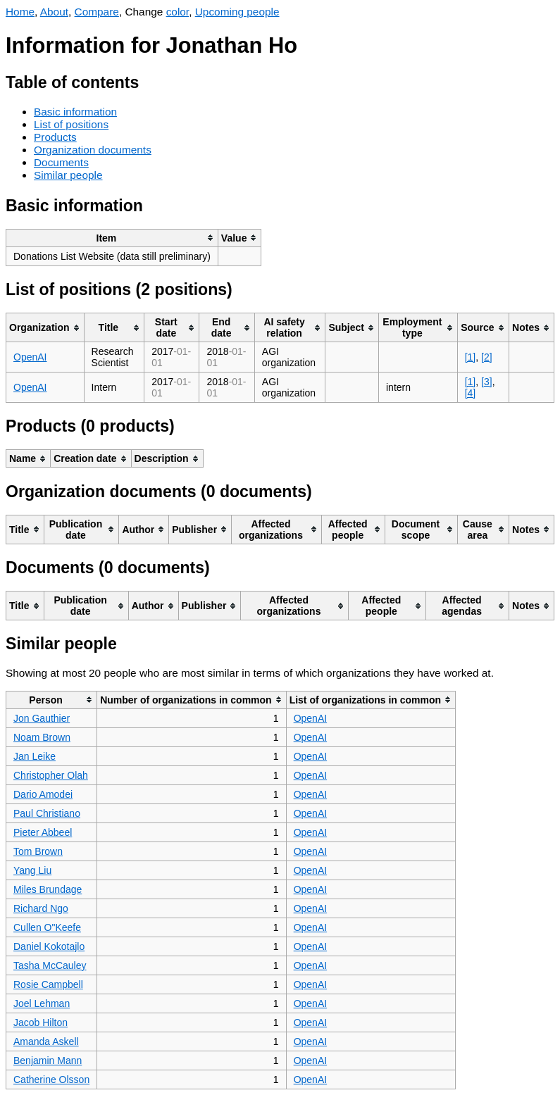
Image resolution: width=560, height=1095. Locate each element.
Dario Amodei (43, 794)
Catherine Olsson (51, 1079)
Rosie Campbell (48, 984)
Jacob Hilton (40, 1022)
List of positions (71, 124)
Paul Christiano (46, 813)
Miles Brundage (47, 889)
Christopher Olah (50, 775)
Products (55, 137)
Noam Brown (41, 737)
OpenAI (29, 357)
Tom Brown (38, 851)
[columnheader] (112, 237)
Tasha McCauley (50, 965)
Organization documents (92, 150)
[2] (486, 357)
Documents (61, 162)
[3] (486, 381)
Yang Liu (32, 870)
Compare (97, 12)
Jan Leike (34, 756)
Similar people (68, 175)
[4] (470, 393)
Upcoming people (237, 12)
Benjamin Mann (47, 1060)
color (177, 12)
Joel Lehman (41, 1003)
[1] (470, 357)
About (54, 12)
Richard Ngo (40, 908)
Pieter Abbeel (42, 832)
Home (20, 12)
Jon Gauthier (41, 718)
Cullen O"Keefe (47, 927)
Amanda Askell (46, 1041)
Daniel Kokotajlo (49, 946)
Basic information (75, 112)
